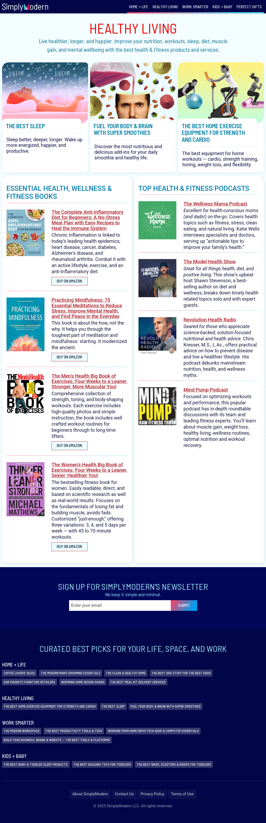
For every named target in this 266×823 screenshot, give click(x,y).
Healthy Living (165, 6)
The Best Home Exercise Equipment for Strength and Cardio (55, 712)
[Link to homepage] (25, 6)
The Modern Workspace (24, 737)
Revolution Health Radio (210, 323)
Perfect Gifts (249, 6)
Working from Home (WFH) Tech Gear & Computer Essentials (168, 737)
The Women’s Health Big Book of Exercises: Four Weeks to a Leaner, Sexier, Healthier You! (89, 474)
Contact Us (124, 801)
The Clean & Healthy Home (139, 677)
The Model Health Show (210, 266)
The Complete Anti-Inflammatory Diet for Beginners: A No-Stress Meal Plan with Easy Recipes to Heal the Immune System (87, 224)
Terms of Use (182, 801)
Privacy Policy (152, 801)
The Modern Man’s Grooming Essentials (78, 677)
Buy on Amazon (70, 285)
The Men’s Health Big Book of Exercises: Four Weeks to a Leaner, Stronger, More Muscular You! (89, 385)
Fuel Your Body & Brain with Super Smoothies (182, 712)
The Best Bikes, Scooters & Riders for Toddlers (191, 771)
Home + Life (138, 6)
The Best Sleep (125, 712)
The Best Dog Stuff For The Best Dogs (200, 677)
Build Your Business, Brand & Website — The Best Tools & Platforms (63, 746)
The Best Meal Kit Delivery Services (152, 687)
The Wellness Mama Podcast (215, 208)
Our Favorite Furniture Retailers (32, 687)
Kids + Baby (222, 6)
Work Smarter (195, 6)
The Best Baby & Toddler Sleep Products (39, 771)
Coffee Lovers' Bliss (21, 677)
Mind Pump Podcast (206, 394)
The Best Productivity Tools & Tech (81, 737)
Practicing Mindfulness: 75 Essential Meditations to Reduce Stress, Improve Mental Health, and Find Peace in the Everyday (86, 312)
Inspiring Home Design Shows (91, 687)
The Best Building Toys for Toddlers (112, 771)
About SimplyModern (90, 801)
